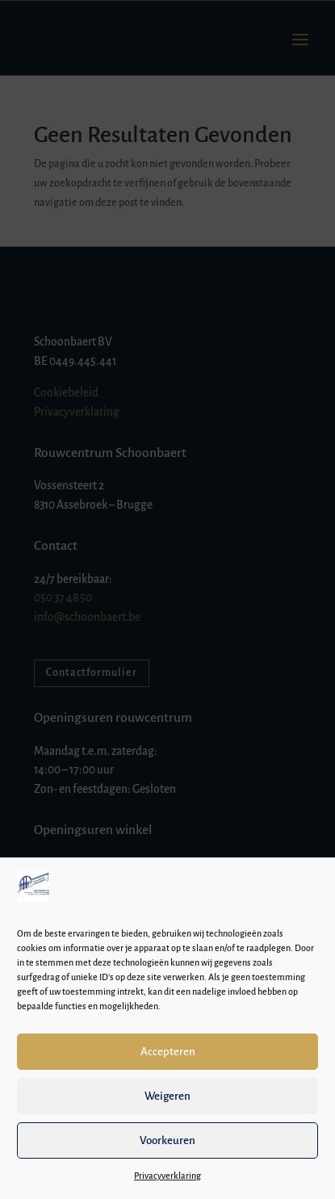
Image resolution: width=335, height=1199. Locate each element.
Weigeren (167, 1096)
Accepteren (167, 1052)
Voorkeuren (167, 1140)
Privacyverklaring (167, 1175)
